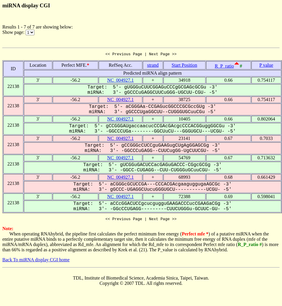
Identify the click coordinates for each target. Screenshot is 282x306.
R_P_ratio (224, 66)
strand (153, 65)
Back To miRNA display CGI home (35, 261)
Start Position (184, 65)
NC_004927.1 (120, 80)
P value (266, 65)
